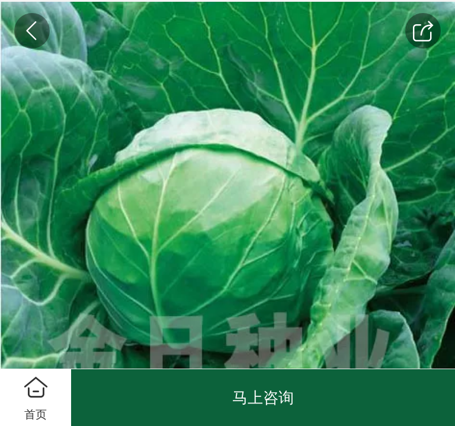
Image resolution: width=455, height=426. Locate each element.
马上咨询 (263, 397)
